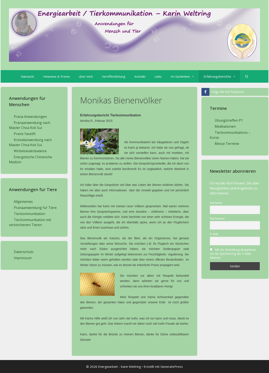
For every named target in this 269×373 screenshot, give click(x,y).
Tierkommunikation (29, 213)
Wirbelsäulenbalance (30, 151)
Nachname (217, 218)
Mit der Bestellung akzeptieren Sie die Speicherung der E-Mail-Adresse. (233, 254)
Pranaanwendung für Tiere (35, 207)
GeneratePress (171, 366)
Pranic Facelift (25, 133)
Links (158, 76)
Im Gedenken (185, 76)
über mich (86, 76)
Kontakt (140, 76)
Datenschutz (24, 252)
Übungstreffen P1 (229, 120)
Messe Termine (227, 143)
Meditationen (225, 126)
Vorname (216, 203)
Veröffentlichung (113, 76)
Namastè (27, 76)
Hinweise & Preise (56, 76)
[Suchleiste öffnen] (246, 76)
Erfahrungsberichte (222, 76)
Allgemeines (23, 201)
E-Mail (214, 234)
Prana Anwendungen (30, 116)
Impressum (23, 258)
